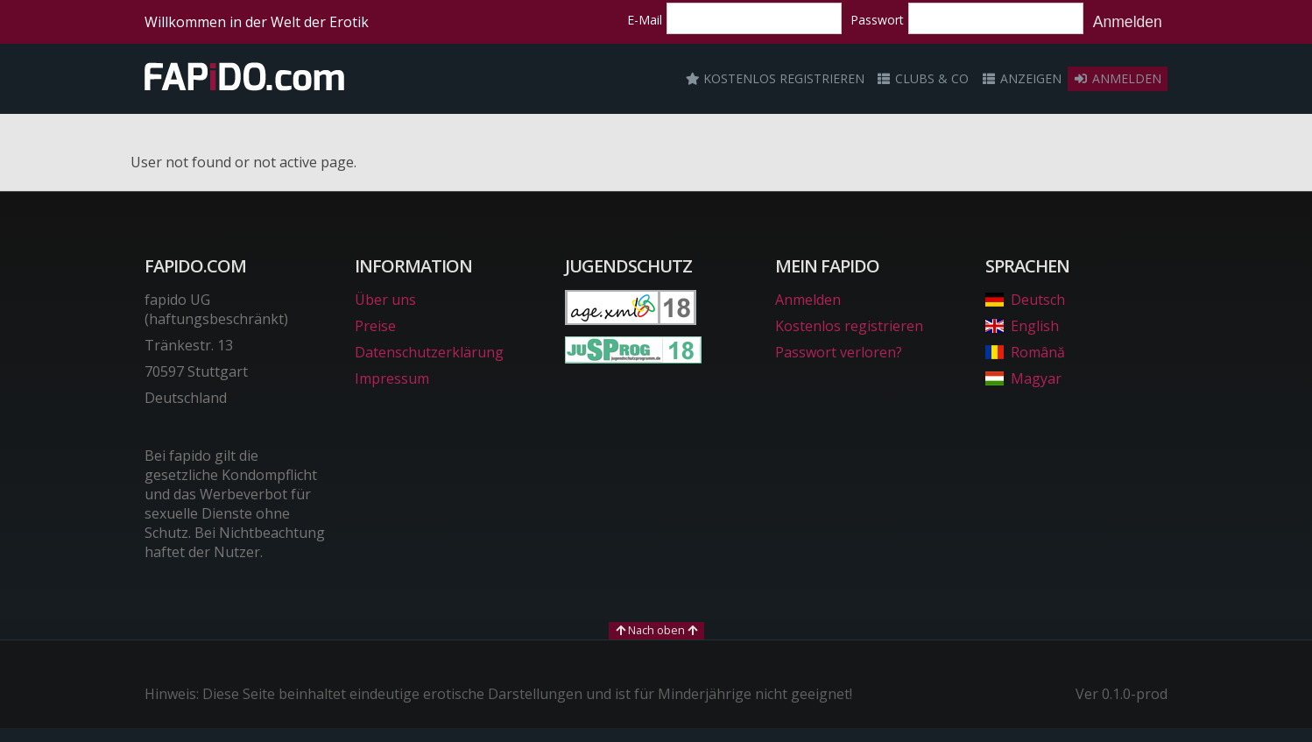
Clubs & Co (923, 78)
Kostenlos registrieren (775, 78)
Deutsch (1025, 299)
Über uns (385, 299)
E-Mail (644, 19)
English (1022, 326)
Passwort (877, 19)
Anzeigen (1021, 78)
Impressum (392, 378)
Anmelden (1127, 22)
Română (1025, 352)
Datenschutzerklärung (429, 352)
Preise (375, 326)
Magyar (1023, 378)
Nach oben (656, 630)
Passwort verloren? (838, 352)
